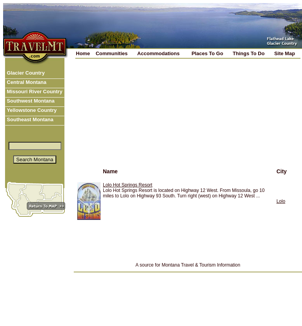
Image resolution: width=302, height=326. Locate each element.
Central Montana (25, 82)
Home (83, 53)
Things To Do (249, 53)
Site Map (284, 53)
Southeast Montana (29, 119)
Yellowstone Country (31, 110)
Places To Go (207, 53)
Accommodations (158, 53)
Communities (111, 53)
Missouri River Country (33, 91)
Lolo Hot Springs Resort (127, 185)
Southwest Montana (29, 101)
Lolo (280, 201)
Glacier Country (25, 73)
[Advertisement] (138, 118)
